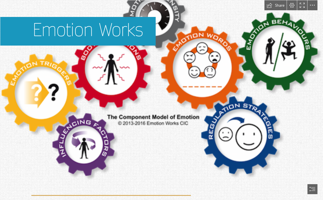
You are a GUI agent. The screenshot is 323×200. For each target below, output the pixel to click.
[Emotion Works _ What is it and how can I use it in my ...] (161, 91)
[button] (275, 5)
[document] (161, 100)
